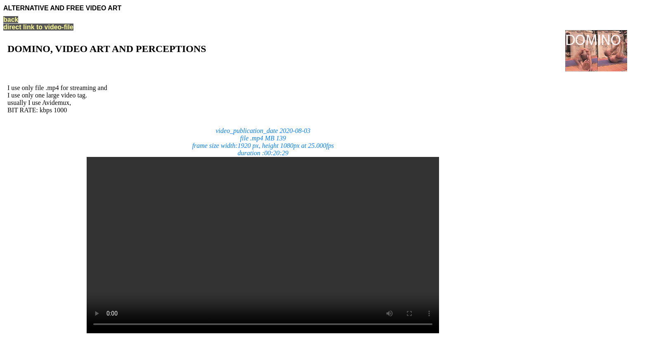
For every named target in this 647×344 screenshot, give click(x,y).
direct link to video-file (38, 27)
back (10, 19)
